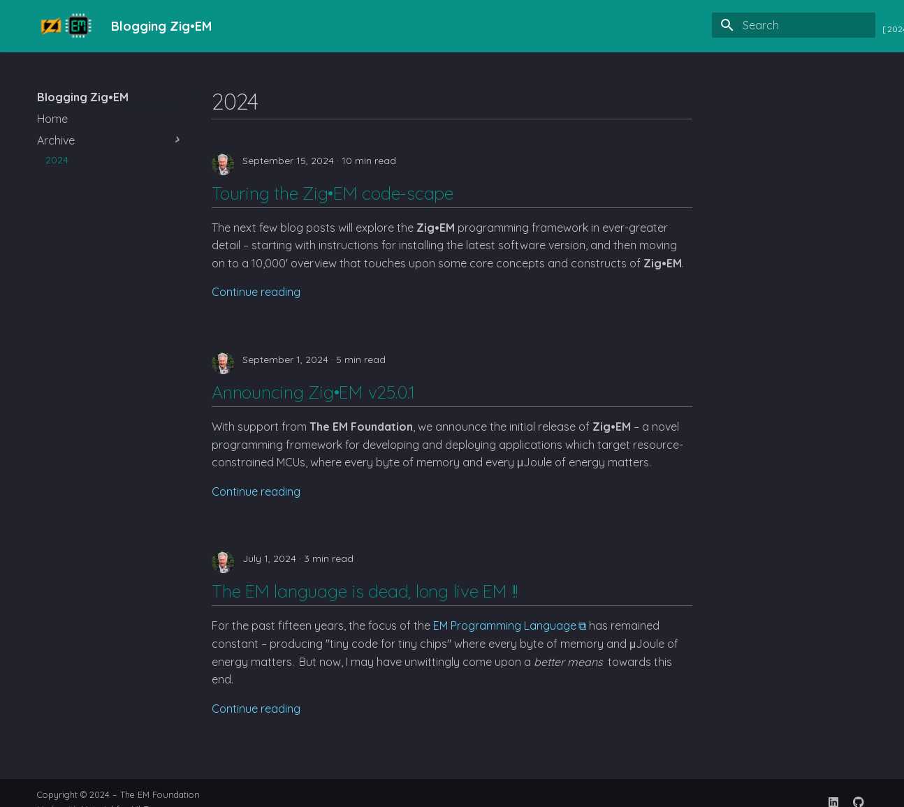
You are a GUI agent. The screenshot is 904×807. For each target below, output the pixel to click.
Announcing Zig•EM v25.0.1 (313, 392)
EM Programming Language (504, 625)
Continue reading (256, 292)
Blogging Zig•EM (83, 97)
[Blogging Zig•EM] (62, 26)
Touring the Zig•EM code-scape (332, 193)
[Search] (793, 25)
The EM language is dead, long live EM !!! (365, 591)
